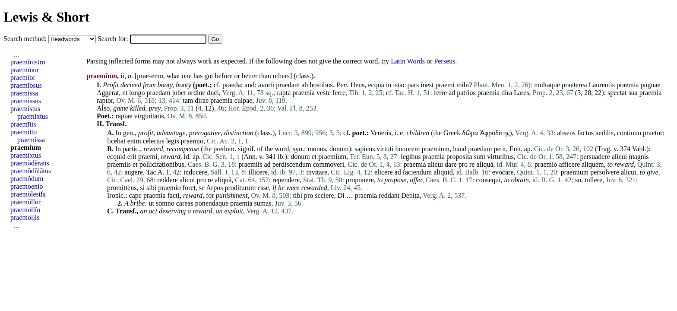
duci (213, 92)
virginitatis (149, 116)
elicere (383, 172)
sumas (263, 203)
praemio (192, 141)
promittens (121, 187)
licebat (116, 141)
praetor (652, 132)
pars (413, 85)
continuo (629, 132)
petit (500, 148)
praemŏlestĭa (28, 194)
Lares (521, 92)
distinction (238, 132)
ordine (197, 92)
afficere (569, 164)
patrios (466, 92)
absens (566, 132)
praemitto (23, 132)
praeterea (574, 85)
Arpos (214, 187)
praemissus (25, 101)
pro (463, 164)
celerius (154, 141)
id (186, 156)
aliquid (442, 172)
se (202, 187)
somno (165, 203)
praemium (435, 148)
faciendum (417, 172)
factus (585, 132)
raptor (105, 100)
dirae (202, 100)
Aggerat (108, 92)
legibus (411, 156)
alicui (619, 156)
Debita (410, 195)
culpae (243, 100)
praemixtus (32, 116)
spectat (616, 92)
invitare (316, 172)
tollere (593, 180)
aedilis (604, 132)
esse (263, 187)
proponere (360, 180)
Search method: (25, 38)
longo (137, 92)
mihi (462, 85)
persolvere (604, 172)
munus (316, 148)
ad (452, 92)
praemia (628, 85)
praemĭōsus (26, 85)
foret (189, 187)
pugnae (650, 85)
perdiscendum (291, 164)
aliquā (484, 164)
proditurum (240, 187)
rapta (284, 92)
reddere (167, 180)
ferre (338, 92)
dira (506, 92)
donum (338, 148)
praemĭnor (24, 69)
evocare (503, 172)
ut (151, 203)
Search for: (114, 38)
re (472, 164)
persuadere (595, 156)
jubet (179, 92)
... (16, 54)
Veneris (380, 132)
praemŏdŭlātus (30, 171)
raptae (124, 116)
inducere (195, 172)
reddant (389, 195)
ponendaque (211, 203)
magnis (639, 156)
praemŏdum (26, 178)
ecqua (376, 85)
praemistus (25, 108)
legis (172, 141)
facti (174, 195)
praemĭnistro (27, 62)
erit (131, 156)
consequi (488, 180)
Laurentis (601, 85)
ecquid (116, 156)
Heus (358, 85)
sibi (151, 187)
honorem (407, 148)
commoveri (328, 164)
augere (133, 172)
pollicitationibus (161, 164)
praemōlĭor (25, 202)
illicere (257, 172)
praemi (444, 85)
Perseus (444, 61)
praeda (231, 85)
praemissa (24, 93)
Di (341, 195)
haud (459, 148)
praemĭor (22, 77)
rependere (286, 180)
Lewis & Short (46, 17)
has (197, 75)
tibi (297, 195)
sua (632, 92)
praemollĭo (25, 209)
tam (188, 100)
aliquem (593, 164)
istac (399, 85)
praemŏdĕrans (29, 163)
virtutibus (500, 156)
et (125, 92)
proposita (459, 156)
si (142, 187)
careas (184, 203)
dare (451, 164)
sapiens (364, 148)
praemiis (119, 164)
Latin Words (408, 61)
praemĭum (25, 147)
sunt (480, 156)
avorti (266, 85)
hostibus (321, 85)
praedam (288, 85)
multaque (547, 85)
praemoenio (26, 186)
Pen (341, 85)
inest (427, 85)
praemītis (23, 124)
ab (304, 85)
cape (135, 195)
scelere (324, 195)
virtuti (384, 148)
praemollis (25, 217)
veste (323, 92)
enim (134, 141)
